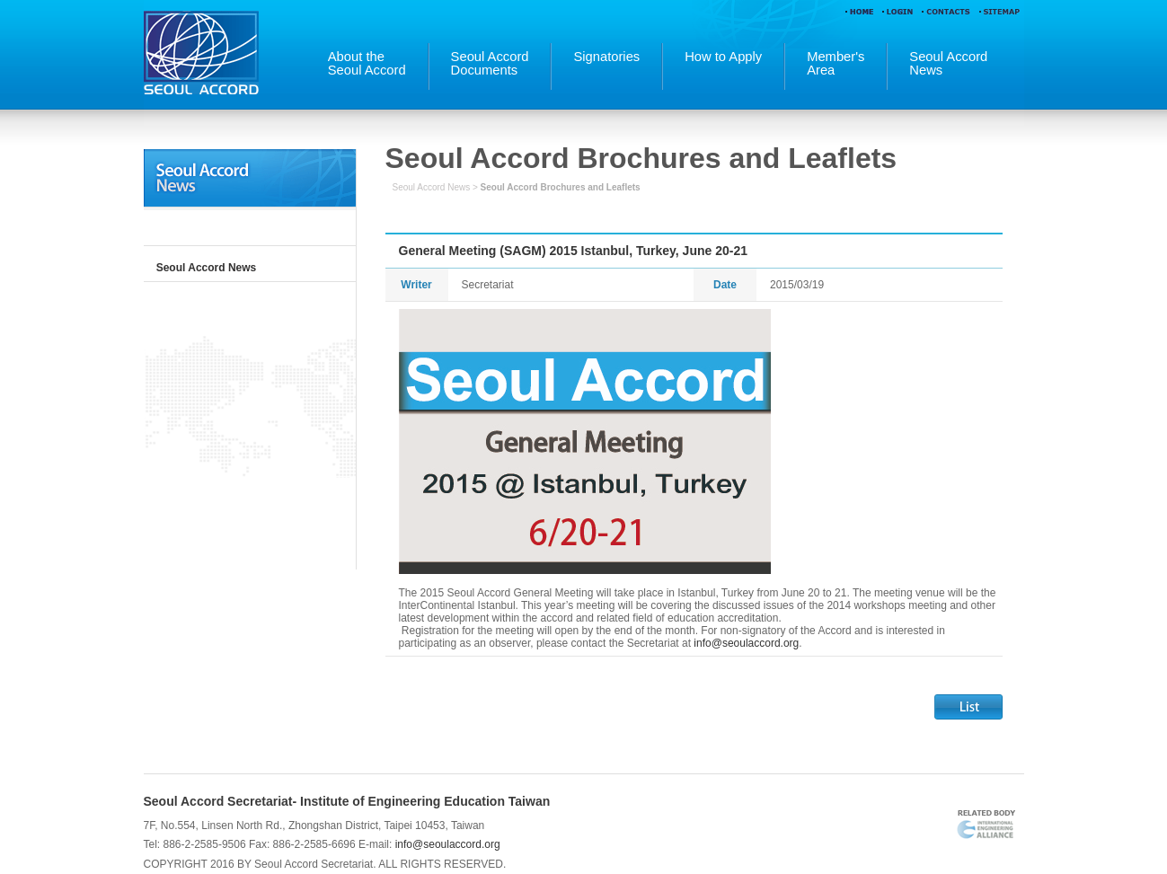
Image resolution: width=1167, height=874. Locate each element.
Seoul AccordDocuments (490, 63)
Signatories (606, 57)
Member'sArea (835, 63)
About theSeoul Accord (367, 63)
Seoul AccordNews (948, 63)
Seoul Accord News (206, 267)
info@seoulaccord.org (746, 643)
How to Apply (723, 57)
